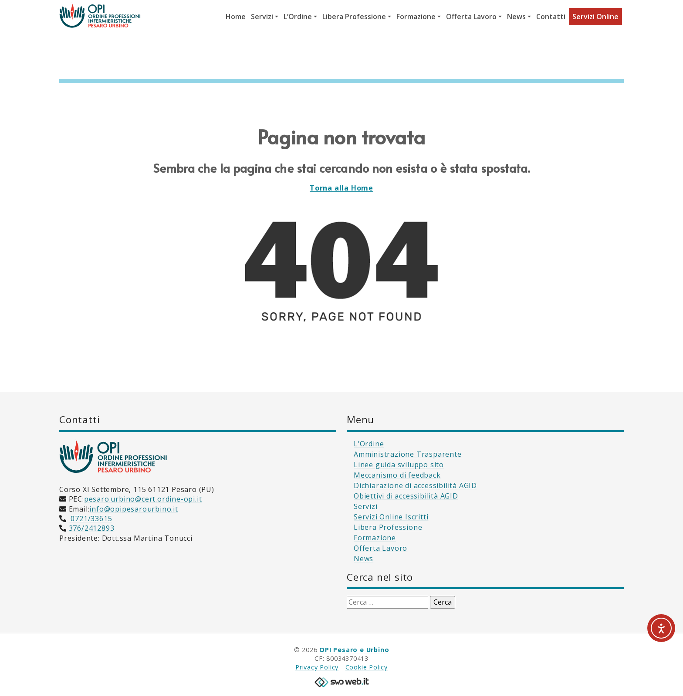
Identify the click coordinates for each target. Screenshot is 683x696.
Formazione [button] (416, 16)
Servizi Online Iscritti (391, 517)
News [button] (516, 16)
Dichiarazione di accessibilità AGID (415, 485)
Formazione (375, 537)
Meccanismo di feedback (397, 475)
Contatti (550, 16)
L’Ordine (369, 443)
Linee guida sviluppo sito (399, 464)
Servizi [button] (262, 16)
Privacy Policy (316, 667)
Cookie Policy (366, 667)
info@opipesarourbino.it (133, 509)
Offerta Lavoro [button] (471, 16)
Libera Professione (388, 527)
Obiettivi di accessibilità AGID (406, 496)
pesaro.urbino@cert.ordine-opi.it (143, 499)
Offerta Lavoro (380, 548)
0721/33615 (90, 518)
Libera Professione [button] (354, 16)
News (363, 558)
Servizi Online (595, 16)
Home (236, 16)
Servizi (366, 506)
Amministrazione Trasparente (408, 454)
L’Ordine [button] (298, 16)
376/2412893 (92, 528)
